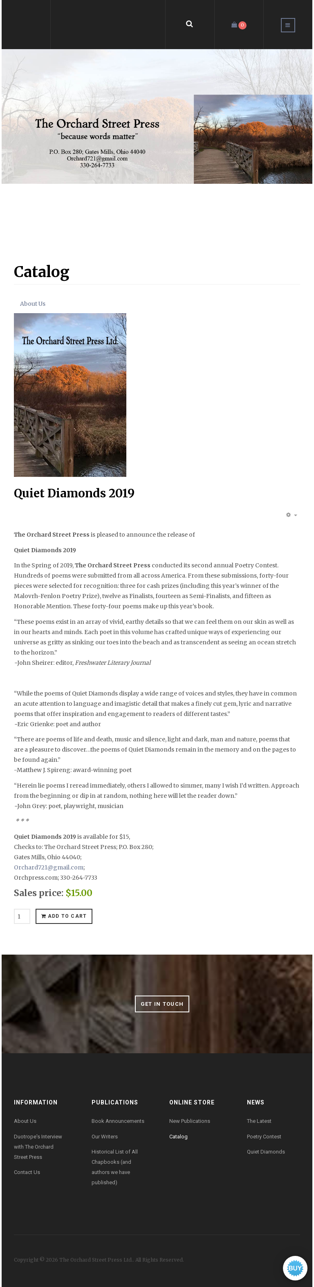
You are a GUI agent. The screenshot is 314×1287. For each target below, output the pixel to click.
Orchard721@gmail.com (48, 867)
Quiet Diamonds (266, 1152)
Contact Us (27, 1172)
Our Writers (105, 1136)
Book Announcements (118, 1121)
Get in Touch (162, 1004)
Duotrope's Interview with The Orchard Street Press (38, 1146)
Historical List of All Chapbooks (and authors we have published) (115, 1167)
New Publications (189, 1121)
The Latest (259, 1121)
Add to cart (64, 916)
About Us (32, 303)
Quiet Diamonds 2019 (74, 493)
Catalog (178, 1136)
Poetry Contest (264, 1136)
